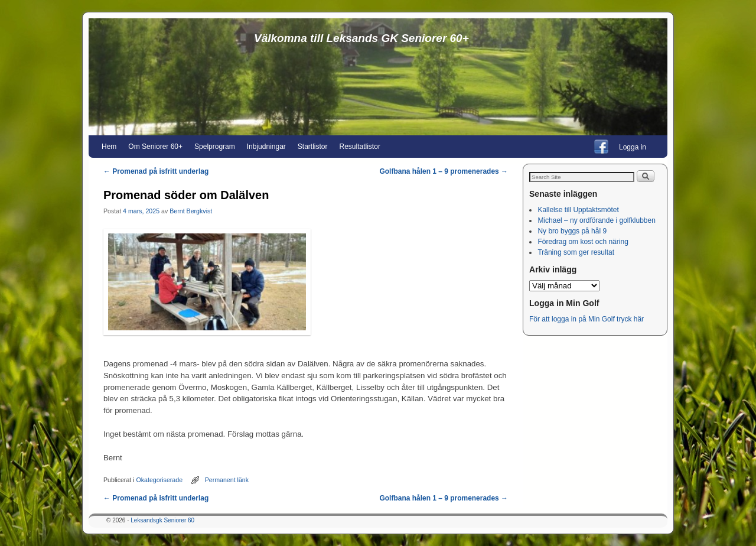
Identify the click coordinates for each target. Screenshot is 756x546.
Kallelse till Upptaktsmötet (577, 210)
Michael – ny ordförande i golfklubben (596, 220)
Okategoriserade (159, 479)
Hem (109, 146)
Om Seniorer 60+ (155, 146)
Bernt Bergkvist (191, 210)
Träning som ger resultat (575, 252)
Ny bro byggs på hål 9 (572, 231)
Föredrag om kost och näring (582, 242)
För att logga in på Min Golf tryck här (587, 319)
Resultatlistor (360, 146)
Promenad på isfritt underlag (155, 171)
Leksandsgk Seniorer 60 (162, 520)
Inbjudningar (266, 146)
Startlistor (313, 146)
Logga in (632, 147)
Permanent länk (227, 479)
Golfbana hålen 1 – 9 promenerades (443, 171)
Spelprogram (214, 146)
